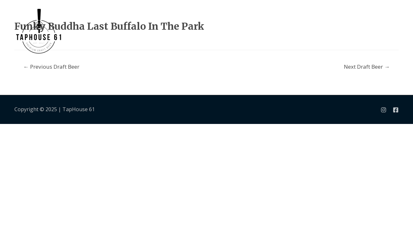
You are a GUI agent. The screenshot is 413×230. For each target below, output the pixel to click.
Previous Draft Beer (51, 66)
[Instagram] (383, 110)
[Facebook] (396, 110)
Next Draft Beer (367, 66)
